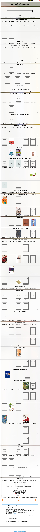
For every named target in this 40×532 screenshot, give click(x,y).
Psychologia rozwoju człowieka (9, 486)
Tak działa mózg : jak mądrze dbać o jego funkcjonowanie (29, 485)
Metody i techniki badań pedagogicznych (19, 485)
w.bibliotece (18, 497)
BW (29, 0)
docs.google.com (14, 513)
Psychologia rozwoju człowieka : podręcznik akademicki (20, 486)
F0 (33, 0)
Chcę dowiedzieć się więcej (17, 531)
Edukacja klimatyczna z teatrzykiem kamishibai (11, 505)
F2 (36, 0)
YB (30, 0)
